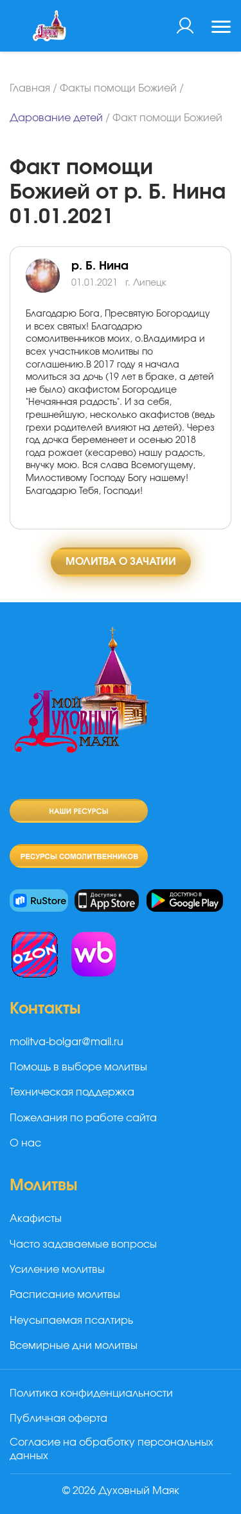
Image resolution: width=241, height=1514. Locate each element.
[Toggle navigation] (221, 28)
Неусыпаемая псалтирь (71, 1320)
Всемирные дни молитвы (74, 1346)
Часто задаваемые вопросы (83, 1244)
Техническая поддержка (72, 1092)
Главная (30, 88)
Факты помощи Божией (118, 88)
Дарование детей (56, 118)
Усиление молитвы (57, 1269)
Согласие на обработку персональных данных (111, 1449)
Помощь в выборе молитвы (78, 1067)
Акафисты (36, 1219)
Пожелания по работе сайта (83, 1118)
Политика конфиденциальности (91, 1393)
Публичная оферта (58, 1418)
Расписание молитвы (65, 1295)
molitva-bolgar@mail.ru (66, 1042)
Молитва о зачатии (121, 561)
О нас (25, 1143)
